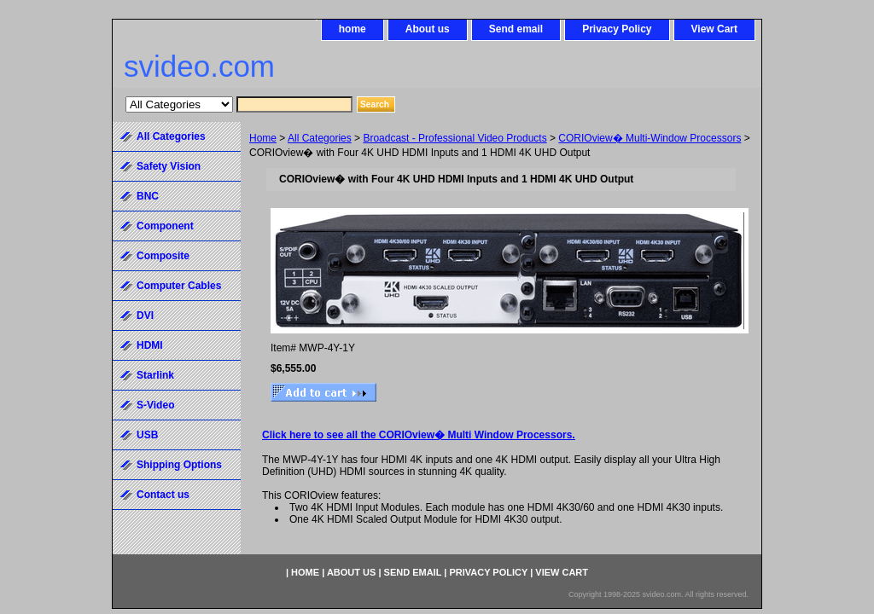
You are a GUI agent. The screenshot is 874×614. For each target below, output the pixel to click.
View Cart (714, 29)
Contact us (163, 495)
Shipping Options (179, 465)
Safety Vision (169, 166)
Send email (516, 29)
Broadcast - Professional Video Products (454, 138)
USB (147, 435)
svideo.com (199, 66)
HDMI (150, 345)
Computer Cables (179, 286)
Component (165, 226)
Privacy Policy (616, 29)
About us (427, 29)
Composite (163, 256)
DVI (145, 315)
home (352, 29)
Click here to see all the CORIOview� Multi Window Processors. (418, 435)
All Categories (320, 138)
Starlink (155, 375)
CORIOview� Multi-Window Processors (649, 138)
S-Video (155, 405)
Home (263, 138)
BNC (148, 196)
